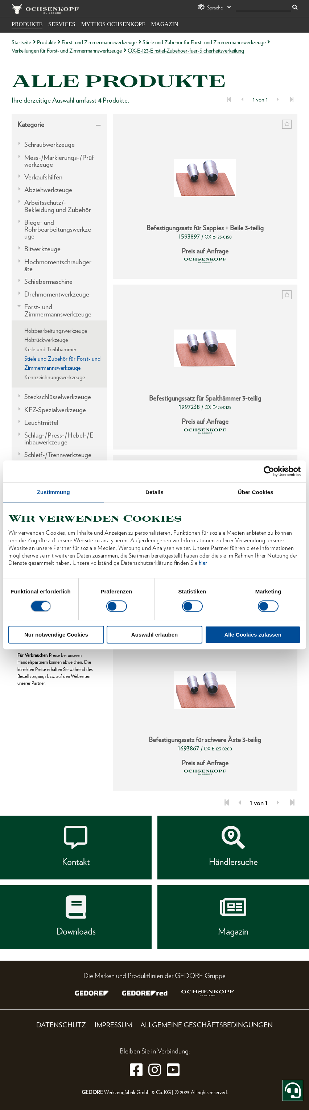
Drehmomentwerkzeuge (56, 294)
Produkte (27, 24)
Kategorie (30, 124)
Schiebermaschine (48, 281)
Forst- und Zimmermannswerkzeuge (99, 42)
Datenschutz (61, 1025)
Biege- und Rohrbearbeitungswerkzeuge (57, 229)
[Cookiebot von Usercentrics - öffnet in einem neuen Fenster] (269, 471)
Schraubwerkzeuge (49, 144)
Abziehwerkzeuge (48, 189)
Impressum (113, 1025)
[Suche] (263, 7)
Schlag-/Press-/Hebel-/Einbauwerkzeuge (59, 439)
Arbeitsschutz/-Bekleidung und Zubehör (57, 206)
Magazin (164, 24)
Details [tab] (154, 492)
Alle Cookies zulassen (252, 635)
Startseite (21, 42)
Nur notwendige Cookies (56, 635)
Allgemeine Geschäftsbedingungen (206, 1025)
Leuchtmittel (41, 422)
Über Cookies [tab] (255, 492)
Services (61, 24)
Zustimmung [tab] (53, 492)
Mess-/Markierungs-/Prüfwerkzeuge (59, 161)
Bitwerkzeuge (42, 248)
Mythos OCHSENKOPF (113, 24)
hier (203, 563)
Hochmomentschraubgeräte (57, 265)
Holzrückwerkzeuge (46, 339)
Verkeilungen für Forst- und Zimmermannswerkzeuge (67, 50)
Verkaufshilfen (43, 177)
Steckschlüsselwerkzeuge (57, 396)
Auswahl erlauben (154, 635)
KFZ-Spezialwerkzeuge (55, 409)
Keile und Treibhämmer (50, 349)
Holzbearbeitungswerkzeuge (55, 330)
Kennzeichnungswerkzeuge (54, 377)
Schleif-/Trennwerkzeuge (57, 454)
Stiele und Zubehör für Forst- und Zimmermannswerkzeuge (204, 42)
